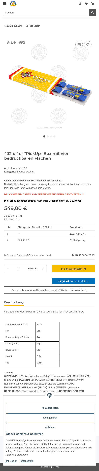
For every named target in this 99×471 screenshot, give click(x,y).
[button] (80, 3)
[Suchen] (46, 12)
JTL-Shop (55, 466)
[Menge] (19, 268)
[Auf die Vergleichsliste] (79, 44)
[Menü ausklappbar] (4, 2)
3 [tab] (51, 136)
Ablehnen (50, 427)
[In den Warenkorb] (7, 36)
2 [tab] (48, 136)
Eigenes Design (25, 171)
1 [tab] (44, 136)
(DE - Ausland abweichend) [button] (38, 255)
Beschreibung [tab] (14, 302)
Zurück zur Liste (14, 25)
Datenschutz (27, 461)
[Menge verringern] (8, 268)
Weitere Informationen (74, 290)
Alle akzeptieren (50, 408)
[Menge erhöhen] (43, 268)
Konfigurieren (50, 417)
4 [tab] (54, 136)
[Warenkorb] (93, 3)
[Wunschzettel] (86, 3)
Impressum (11, 461)
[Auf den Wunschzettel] (87, 44)
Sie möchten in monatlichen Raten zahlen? (49, 290)
